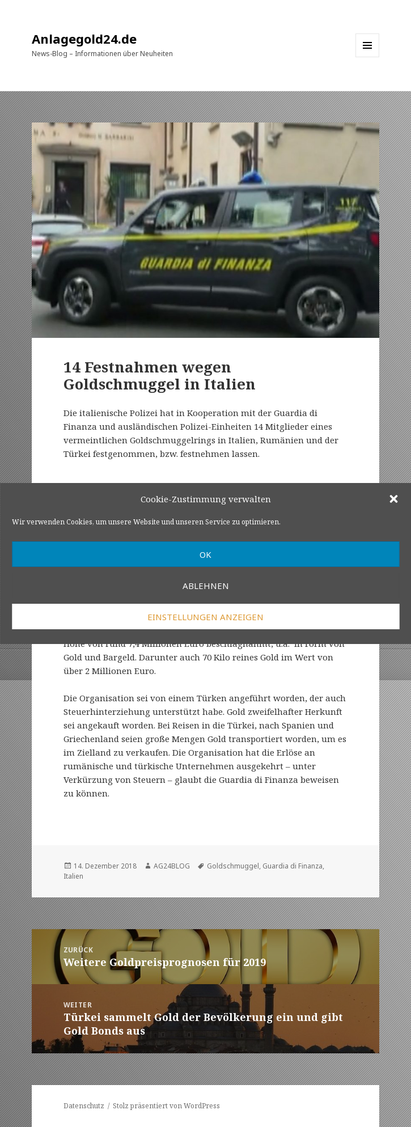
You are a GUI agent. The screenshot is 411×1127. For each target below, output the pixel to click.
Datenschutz (83, 1106)
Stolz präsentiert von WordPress (166, 1106)
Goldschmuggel (233, 866)
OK (205, 554)
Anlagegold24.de (84, 38)
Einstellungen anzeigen (205, 616)
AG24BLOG (172, 866)
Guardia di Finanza (292, 866)
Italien (73, 876)
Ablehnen (206, 585)
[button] (393, 499)
